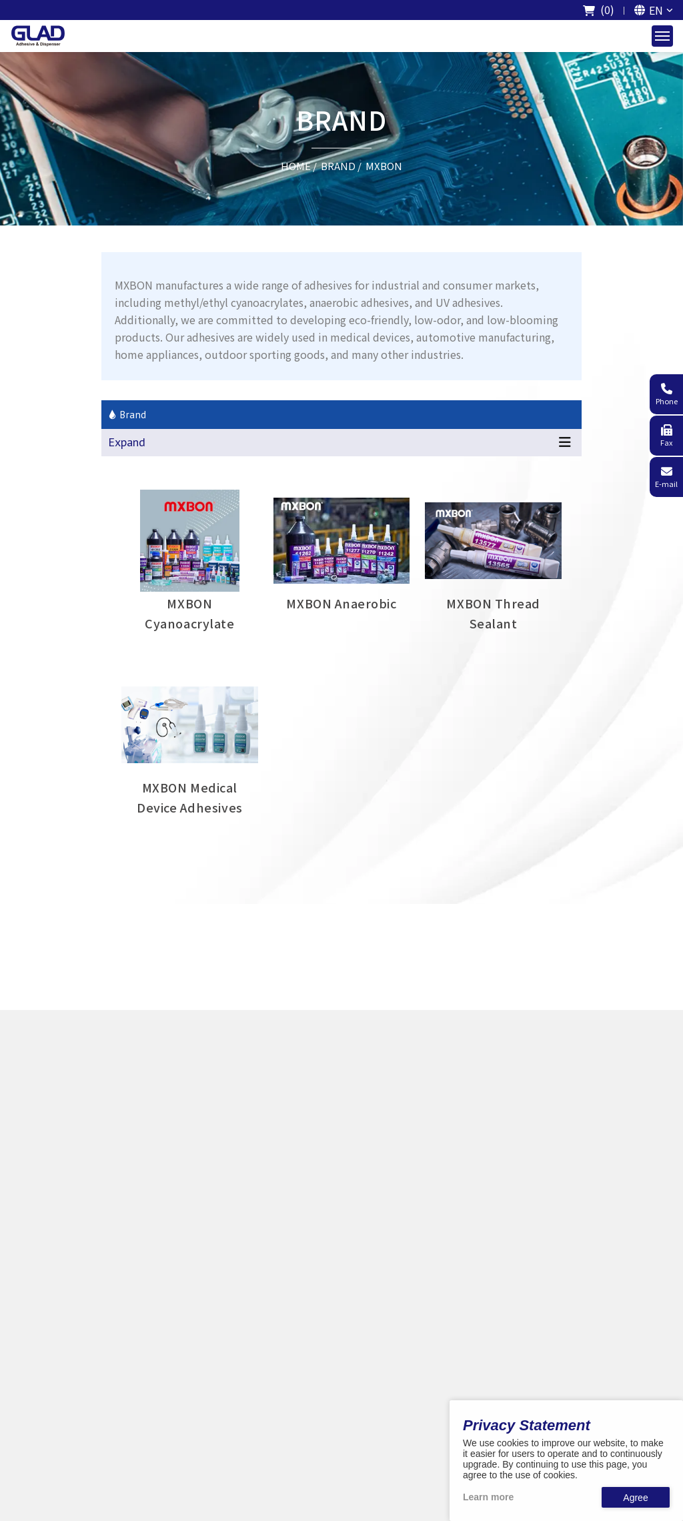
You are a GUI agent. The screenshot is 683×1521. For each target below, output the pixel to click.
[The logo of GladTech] (38, 36)
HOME (296, 165)
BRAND (338, 165)
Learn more (488, 1497)
